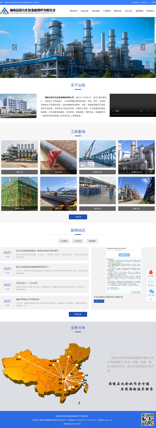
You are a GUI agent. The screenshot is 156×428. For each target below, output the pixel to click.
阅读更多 (76, 116)
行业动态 (78, 241)
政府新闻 (92, 241)
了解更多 (78, 217)
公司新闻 (63, 241)
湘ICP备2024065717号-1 (72, 424)
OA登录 (153, 2)
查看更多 (78, 314)
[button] (142, 47)
